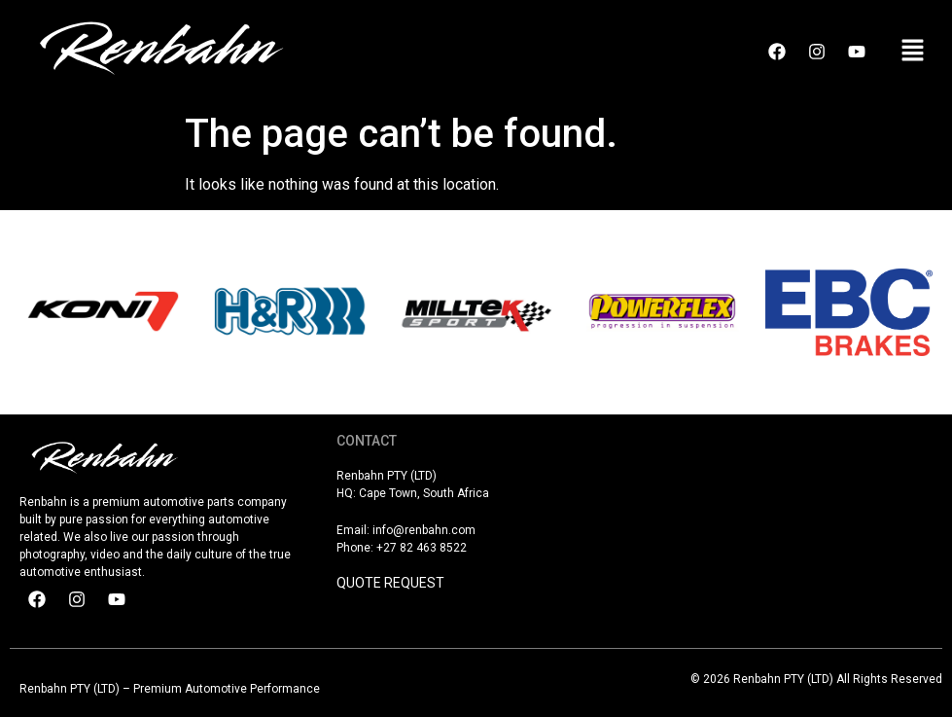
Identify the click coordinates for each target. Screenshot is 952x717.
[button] (913, 51)
